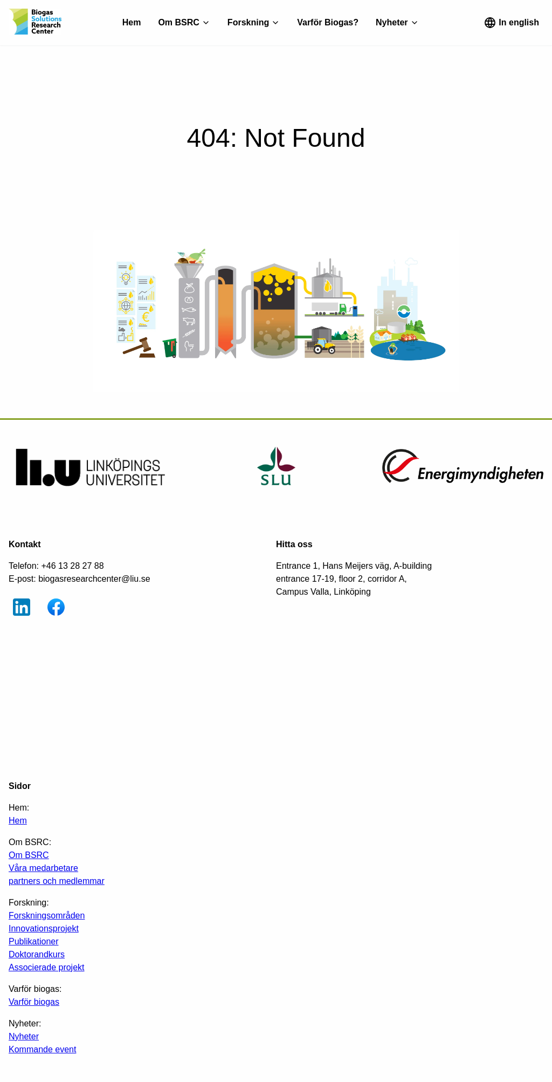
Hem (131, 22)
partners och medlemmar (57, 881)
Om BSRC (29, 855)
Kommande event (42, 1049)
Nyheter (24, 1036)
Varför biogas (34, 1001)
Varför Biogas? (327, 22)
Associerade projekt (47, 967)
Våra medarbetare (43, 868)
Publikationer (34, 941)
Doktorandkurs (37, 954)
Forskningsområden (47, 915)
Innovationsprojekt (44, 928)
